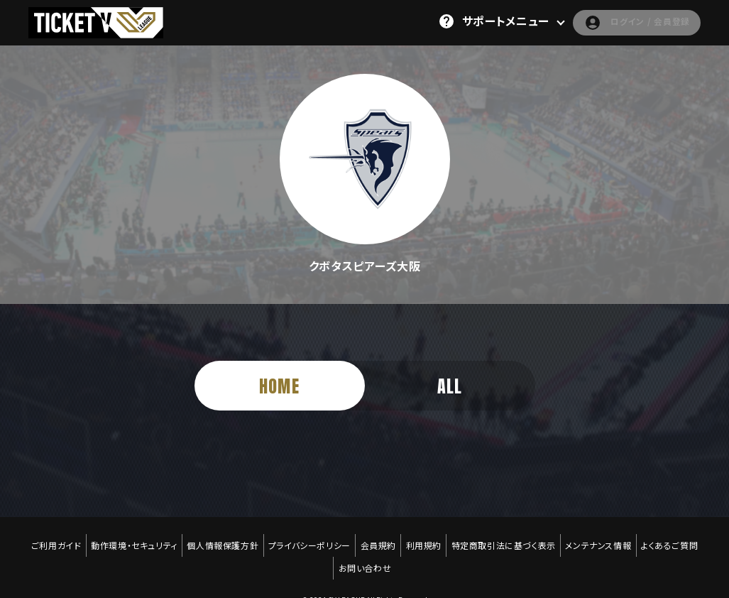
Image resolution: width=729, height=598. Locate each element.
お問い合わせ (365, 549)
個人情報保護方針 (218, 539)
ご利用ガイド (46, 539)
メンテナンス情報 (606, 539)
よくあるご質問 (678, 539)
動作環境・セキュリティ (127, 539)
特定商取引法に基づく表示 (508, 539)
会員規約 (378, 539)
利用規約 (426, 539)
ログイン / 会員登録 (624, 21)
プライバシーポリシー (307, 539)
